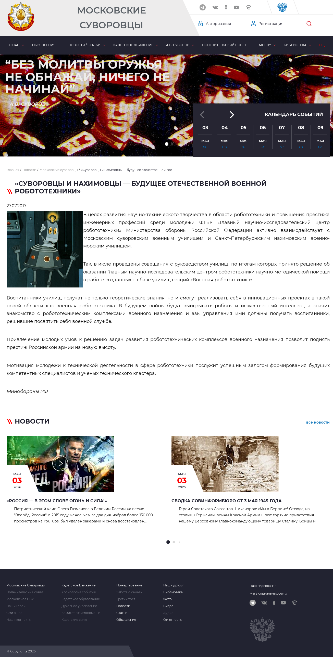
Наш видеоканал (263, 586)
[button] (166, 144)
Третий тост (125, 599)
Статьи (121, 612)
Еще (323, 45)
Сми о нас (14, 612)
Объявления (44, 45)
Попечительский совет (224, 45)
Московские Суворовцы (111, 18)
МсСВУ (265, 45)
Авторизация (218, 23)
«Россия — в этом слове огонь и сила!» (57, 500)
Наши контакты (18, 619)
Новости (123, 606)
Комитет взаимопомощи (80, 612)
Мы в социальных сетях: (269, 593)
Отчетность (172, 619)
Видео (168, 606)
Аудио (168, 612)
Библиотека (295, 45)
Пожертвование (129, 585)
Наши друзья (173, 585)
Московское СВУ (20, 599)
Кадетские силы (74, 619)
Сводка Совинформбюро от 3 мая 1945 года (226, 500)
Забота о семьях (129, 592)
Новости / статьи (84, 45)
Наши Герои (16, 606)
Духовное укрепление (79, 606)
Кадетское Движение (78, 585)
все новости (318, 422)
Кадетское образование (80, 599)
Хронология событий (78, 592)
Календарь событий (294, 112)
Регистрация (270, 23)
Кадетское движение (133, 45)
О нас (14, 45)
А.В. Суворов (177, 45)
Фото (167, 599)
